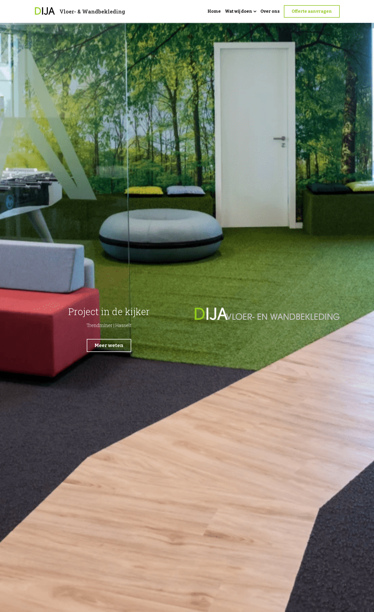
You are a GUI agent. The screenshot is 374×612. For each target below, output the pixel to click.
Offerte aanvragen (312, 11)
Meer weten (108, 344)
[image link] (45, 11)
